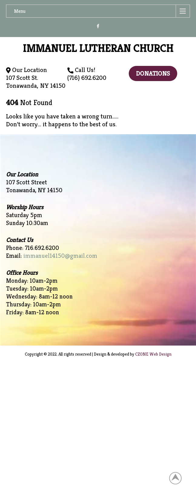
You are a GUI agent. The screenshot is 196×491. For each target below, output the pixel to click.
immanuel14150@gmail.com (60, 256)
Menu (19, 11)
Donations (153, 73)
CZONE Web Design (153, 354)
